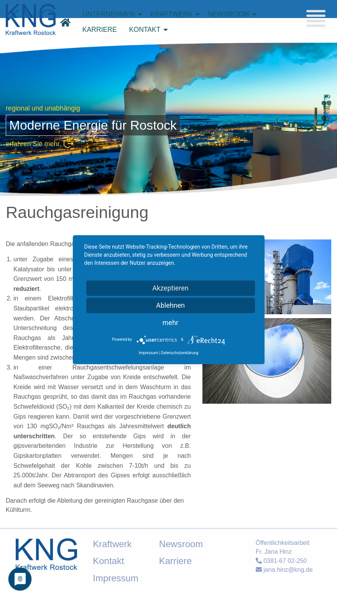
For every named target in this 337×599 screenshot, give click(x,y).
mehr (170, 322)
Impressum (148, 353)
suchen (252, 55)
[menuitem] (110, 14)
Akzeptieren (170, 288)
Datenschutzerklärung (179, 353)
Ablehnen (170, 305)
